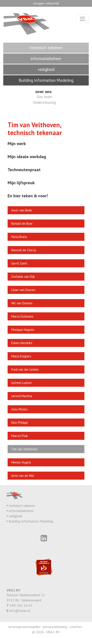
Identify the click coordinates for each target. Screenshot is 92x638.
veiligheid (15, 516)
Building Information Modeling (31, 521)
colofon (75, 627)
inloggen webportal (46, 3)
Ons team (44, 96)
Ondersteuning (44, 102)
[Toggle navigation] (82, 19)
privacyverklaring (55, 627)
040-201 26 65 (21, 605)
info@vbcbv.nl (19, 610)
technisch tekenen (22, 505)
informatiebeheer (21, 511)
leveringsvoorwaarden (24, 627)
